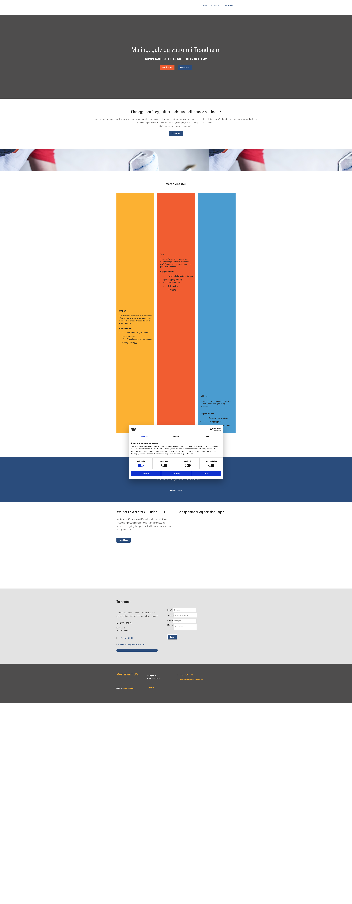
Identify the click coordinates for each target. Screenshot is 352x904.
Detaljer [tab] (176, 436)
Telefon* (170, 615)
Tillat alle (206, 474)
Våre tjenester (215, 5)
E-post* (170, 621)
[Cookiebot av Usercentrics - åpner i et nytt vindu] (211, 429)
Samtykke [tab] (144, 436)
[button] (167, 67)
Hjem (205, 5)
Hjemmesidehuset (128, 688)
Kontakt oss (229, 5)
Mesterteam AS (127, 674)
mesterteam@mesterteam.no (131, 644)
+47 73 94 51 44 (125, 638)
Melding (170, 625)
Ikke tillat (146, 474)
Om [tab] (207, 436)
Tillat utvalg (176, 474)
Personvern (150, 687)
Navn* (169, 610)
